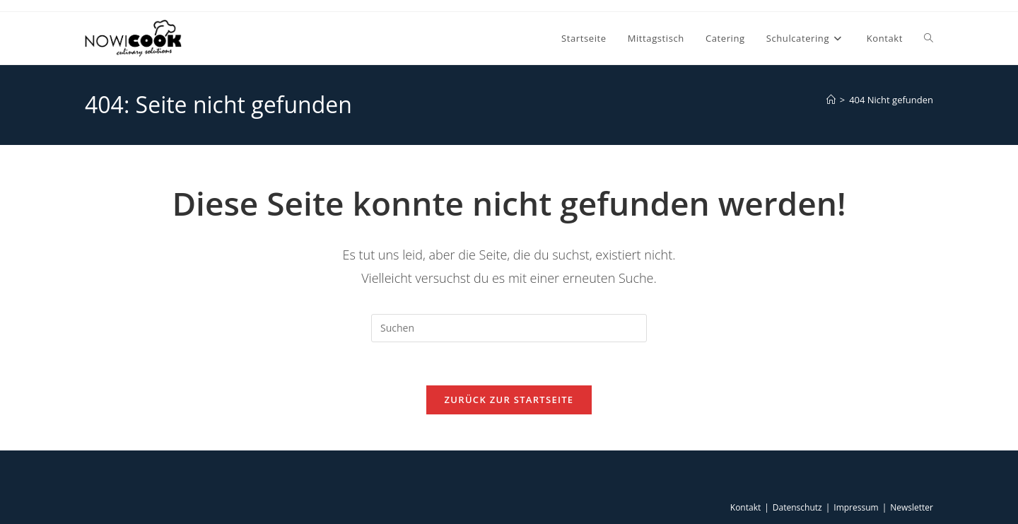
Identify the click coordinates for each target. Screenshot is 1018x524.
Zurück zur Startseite (509, 399)
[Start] (831, 99)
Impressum (855, 507)
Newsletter (911, 507)
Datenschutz (797, 507)
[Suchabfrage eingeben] (509, 328)
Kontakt (745, 507)
